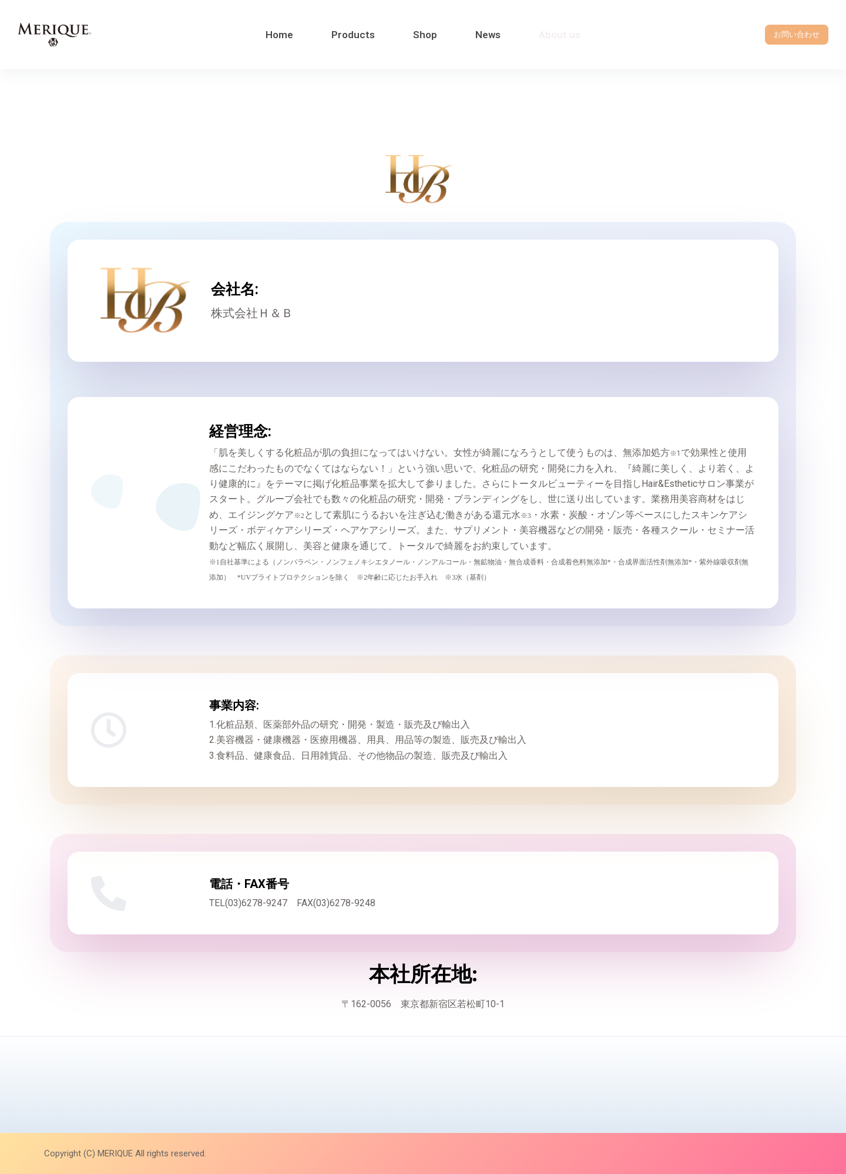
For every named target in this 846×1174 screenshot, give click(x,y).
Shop (425, 35)
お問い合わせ (797, 34)
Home (279, 35)
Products (353, 35)
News (488, 35)
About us (559, 35)
